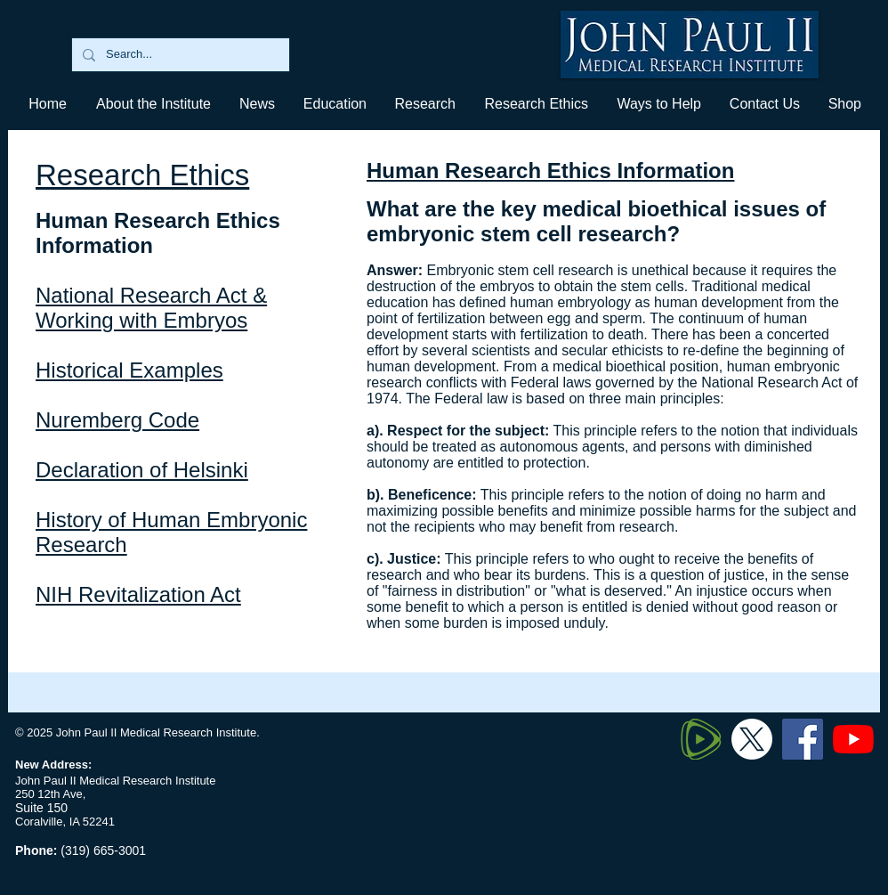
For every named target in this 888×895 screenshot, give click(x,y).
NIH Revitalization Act (138, 594)
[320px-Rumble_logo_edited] (701, 739)
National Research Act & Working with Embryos (151, 307)
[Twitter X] (751, 739)
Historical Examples (129, 370)
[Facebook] (802, 739)
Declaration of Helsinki (142, 470)
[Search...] (179, 54)
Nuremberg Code (117, 420)
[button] (334, 104)
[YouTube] (853, 739)
